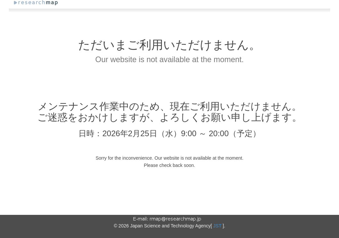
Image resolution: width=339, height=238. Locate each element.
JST (217, 225)
